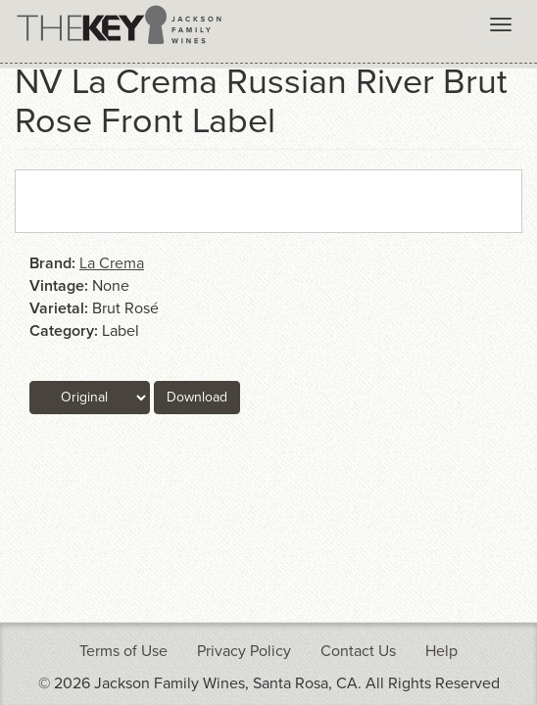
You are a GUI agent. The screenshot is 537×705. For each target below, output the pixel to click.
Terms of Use (123, 651)
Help (441, 651)
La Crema (111, 263)
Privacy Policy (244, 651)
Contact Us (358, 651)
